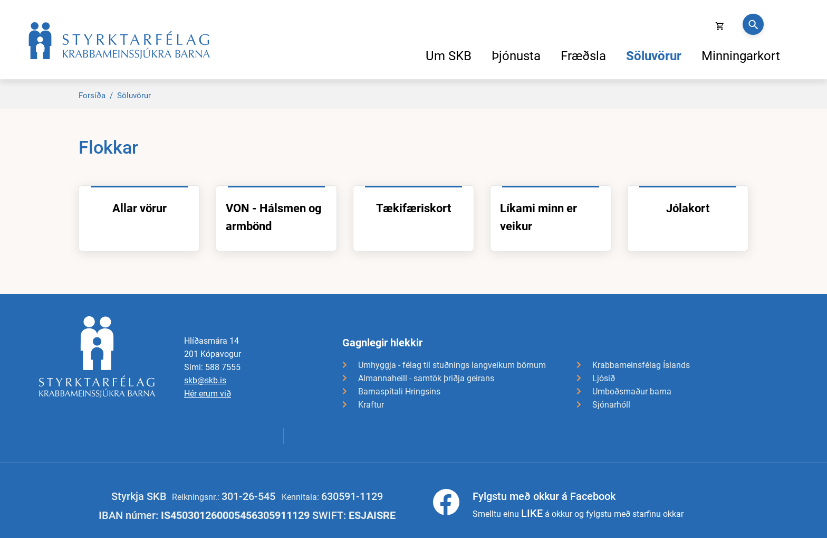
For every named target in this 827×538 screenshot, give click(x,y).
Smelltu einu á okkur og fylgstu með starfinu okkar (578, 504)
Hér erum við (207, 394)
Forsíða (92, 95)
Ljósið (603, 378)
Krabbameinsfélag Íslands (641, 365)
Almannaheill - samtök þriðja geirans (426, 378)
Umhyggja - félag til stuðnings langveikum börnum (452, 365)
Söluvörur (134, 95)
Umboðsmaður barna (631, 391)
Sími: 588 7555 (212, 367)
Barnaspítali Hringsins (399, 391)
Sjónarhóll (611, 405)
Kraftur (371, 405)
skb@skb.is (205, 380)
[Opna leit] (753, 24)
